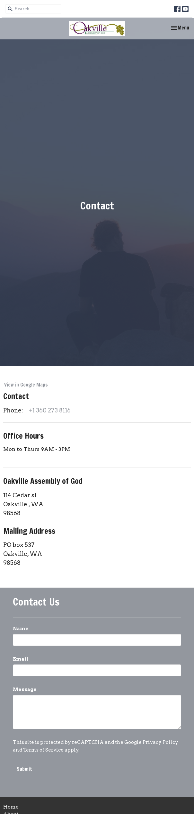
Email (21, 659)
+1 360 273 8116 (50, 410)
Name (21, 628)
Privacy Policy (160, 742)
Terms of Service (43, 750)
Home (11, 807)
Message (25, 689)
